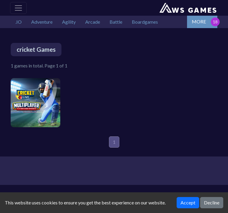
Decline (211, 202)
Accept (187, 202)
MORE (199, 21)
